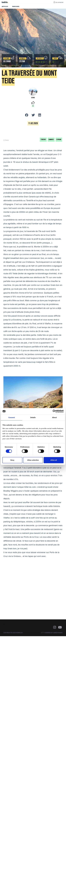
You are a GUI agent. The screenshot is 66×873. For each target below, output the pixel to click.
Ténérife (43, 140)
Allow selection (33, 460)
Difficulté (40, 58)
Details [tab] (33, 417)
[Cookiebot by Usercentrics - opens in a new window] (54, 411)
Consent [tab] (11, 417)
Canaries (51, 140)
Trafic (55, 58)
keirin (5, 2)
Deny (12, 460)
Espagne (58, 140)
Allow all (53, 460)
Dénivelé (22, 58)
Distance (7, 58)
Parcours (15, 6)
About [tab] (54, 417)
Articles (5, 6)
